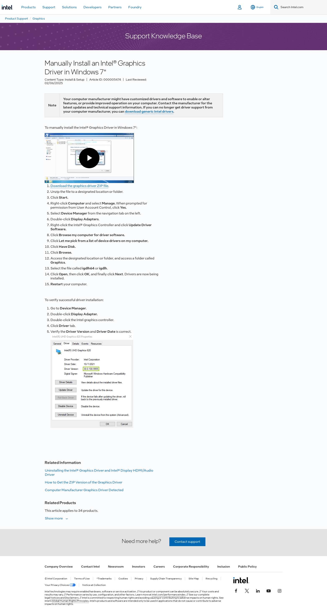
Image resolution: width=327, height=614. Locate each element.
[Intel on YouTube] (269, 590)
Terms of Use (82, 578)
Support (48, 7)
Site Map (194, 578)
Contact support (187, 541)
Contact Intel (90, 566)
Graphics (39, 18)
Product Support (16, 18)
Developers (92, 7)
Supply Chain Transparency (166, 578)
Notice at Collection (94, 585)
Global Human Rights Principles (70, 601)
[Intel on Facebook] (236, 590)
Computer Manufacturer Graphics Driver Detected (84, 490)
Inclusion (223, 566)
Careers (159, 566)
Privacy (139, 578)
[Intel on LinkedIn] (258, 590)
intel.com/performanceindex (168, 594)
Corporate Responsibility (191, 566)
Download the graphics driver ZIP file (79, 186)
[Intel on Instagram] (279, 590)
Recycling (211, 578)
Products (28, 7)
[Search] (275, 7)
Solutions (69, 7)
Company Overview (59, 566)
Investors (138, 566)
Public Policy (247, 566)
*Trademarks (104, 578)
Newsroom (116, 566)
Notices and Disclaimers (64, 597)
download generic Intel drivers (149, 111)
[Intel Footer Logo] (241, 580)
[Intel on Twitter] (247, 590)
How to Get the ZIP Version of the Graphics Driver (83, 482)
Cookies (123, 578)
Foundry (135, 7)
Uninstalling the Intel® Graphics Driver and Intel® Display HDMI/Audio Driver (99, 472)
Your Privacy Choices (60, 585)
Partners (115, 7)
